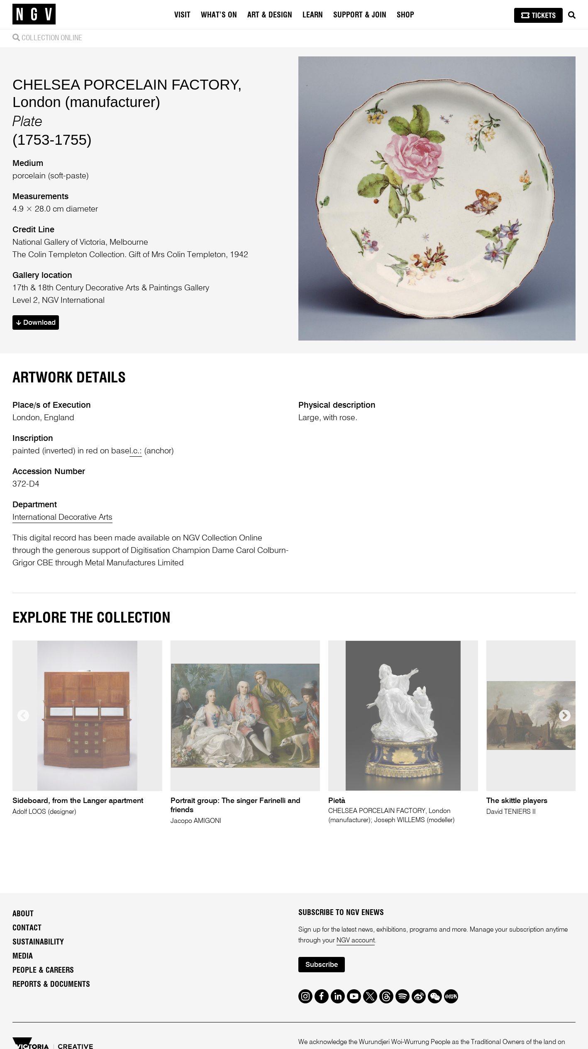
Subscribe (321, 965)
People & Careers (43, 970)
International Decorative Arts (62, 518)
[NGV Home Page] (34, 14)
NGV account (356, 940)
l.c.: (135, 451)
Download (36, 322)
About (23, 914)
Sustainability (38, 942)
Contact (26, 928)
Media (22, 956)
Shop (405, 15)
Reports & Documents (51, 984)
